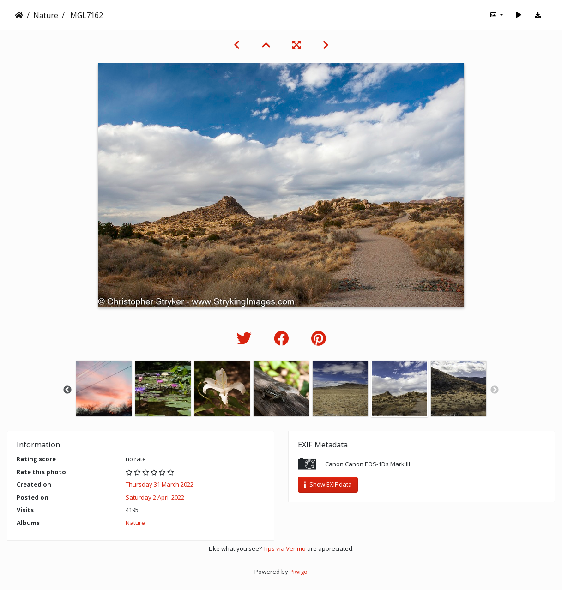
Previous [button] (67, 390)
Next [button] (494, 390)
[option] (103, 388)
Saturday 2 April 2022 (155, 497)
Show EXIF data (328, 484)
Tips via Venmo (284, 548)
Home (19, 15)
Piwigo (299, 571)
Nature (45, 15)
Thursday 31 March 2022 (159, 484)
